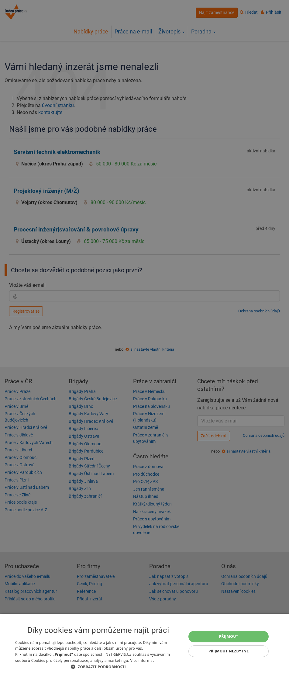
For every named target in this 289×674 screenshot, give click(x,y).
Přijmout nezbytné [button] (228, 651)
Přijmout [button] (228, 636)
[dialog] (144, 644)
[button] (98, 666)
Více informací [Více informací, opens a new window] (142, 660)
